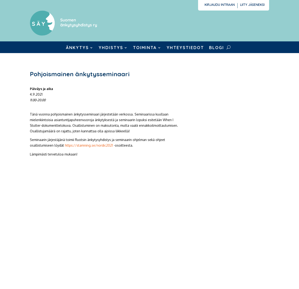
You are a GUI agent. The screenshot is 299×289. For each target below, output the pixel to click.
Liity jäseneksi (252, 5)
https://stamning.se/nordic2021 (89, 145)
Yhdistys (111, 48)
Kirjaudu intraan (220, 5)
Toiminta (145, 48)
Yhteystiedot (185, 48)
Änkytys (77, 48)
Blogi (216, 48)
